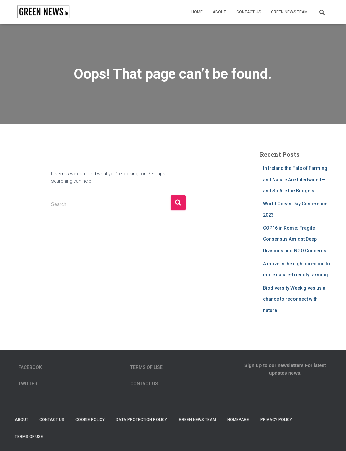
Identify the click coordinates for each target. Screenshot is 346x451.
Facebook (30, 367)
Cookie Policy (90, 419)
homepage (238, 419)
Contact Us (248, 12)
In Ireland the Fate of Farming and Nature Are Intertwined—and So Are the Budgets (295, 179)
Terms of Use (146, 367)
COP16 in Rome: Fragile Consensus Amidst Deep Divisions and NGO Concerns (294, 239)
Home (197, 12)
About (219, 12)
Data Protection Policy (142, 419)
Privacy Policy (276, 419)
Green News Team (289, 12)
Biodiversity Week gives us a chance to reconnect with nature (294, 299)
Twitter (27, 383)
